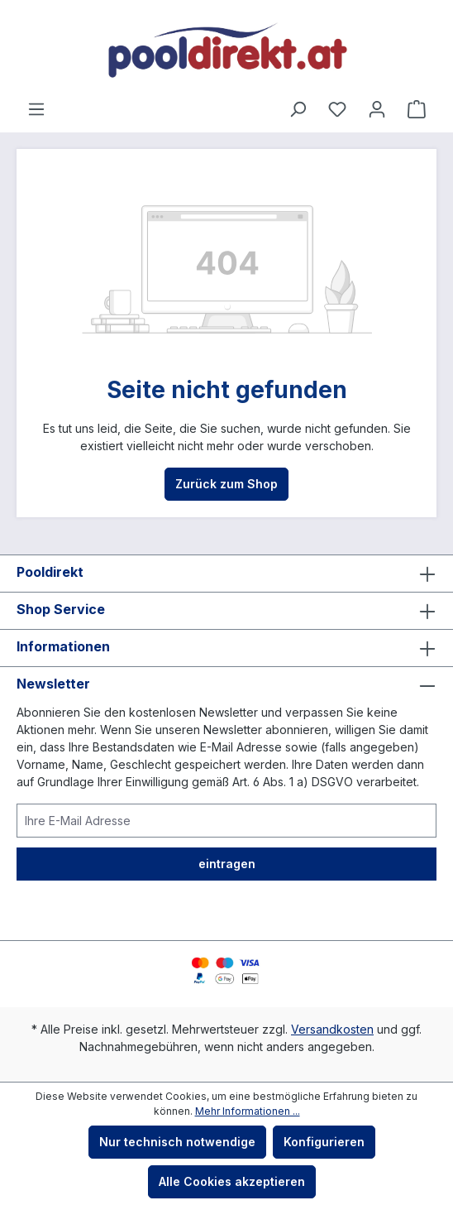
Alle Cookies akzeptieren (232, 1181)
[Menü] (36, 109)
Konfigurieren (324, 1142)
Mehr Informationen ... (247, 1111)
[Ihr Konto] (377, 109)
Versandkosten (332, 1029)
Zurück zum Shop (226, 484)
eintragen (226, 864)
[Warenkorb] (416, 109)
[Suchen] (297, 109)
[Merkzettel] (337, 109)
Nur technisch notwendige (177, 1142)
